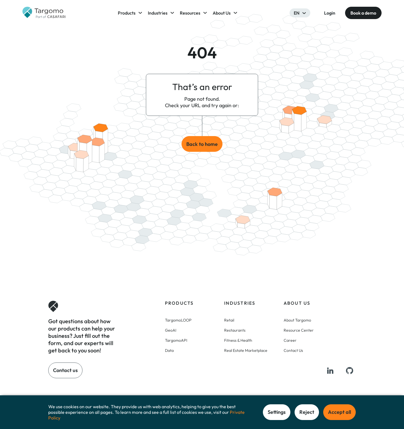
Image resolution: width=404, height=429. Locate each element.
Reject (306, 412)
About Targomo (297, 320)
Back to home (202, 144)
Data (169, 350)
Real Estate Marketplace (245, 350)
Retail (229, 320)
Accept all (339, 412)
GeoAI (170, 330)
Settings (277, 412)
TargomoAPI (176, 340)
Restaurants (234, 330)
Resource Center (299, 330)
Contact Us (293, 350)
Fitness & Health (238, 340)
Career (290, 340)
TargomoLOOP (178, 320)
